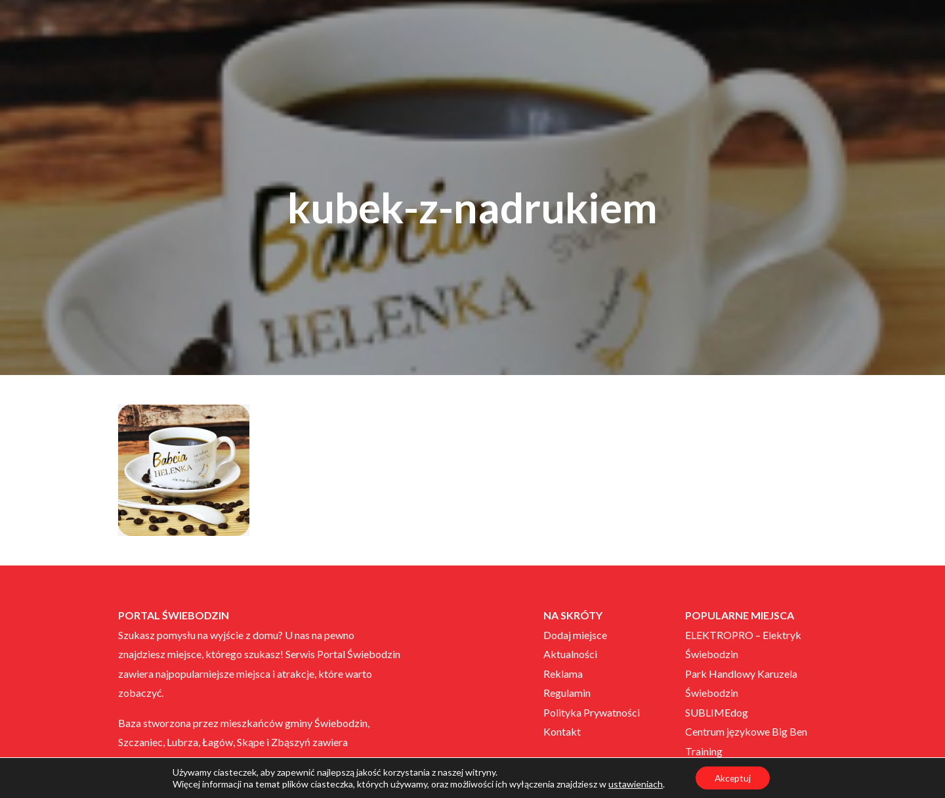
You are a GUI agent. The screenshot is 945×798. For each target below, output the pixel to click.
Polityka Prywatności (591, 712)
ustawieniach (634, 783)
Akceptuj (732, 777)
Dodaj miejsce (575, 635)
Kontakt (562, 731)
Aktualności (570, 654)
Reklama (563, 673)
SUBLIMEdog (716, 712)
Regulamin (567, 692)
